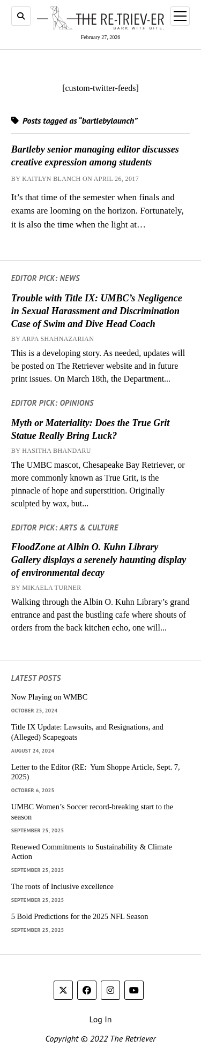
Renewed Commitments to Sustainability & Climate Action (91, 851)
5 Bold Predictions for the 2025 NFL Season (79, 916)
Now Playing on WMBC (49, 697)
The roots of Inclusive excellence (62, 886)
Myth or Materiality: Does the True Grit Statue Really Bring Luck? (90, 429)
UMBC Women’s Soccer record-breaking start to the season (92, 811)
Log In (100, 1019)
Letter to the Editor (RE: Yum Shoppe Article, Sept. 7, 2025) (95, 772)
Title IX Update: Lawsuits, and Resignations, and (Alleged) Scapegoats (87, 732)
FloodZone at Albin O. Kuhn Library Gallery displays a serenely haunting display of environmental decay (99, 560)
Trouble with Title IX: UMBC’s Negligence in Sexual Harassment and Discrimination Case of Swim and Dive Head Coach (96, 311)
